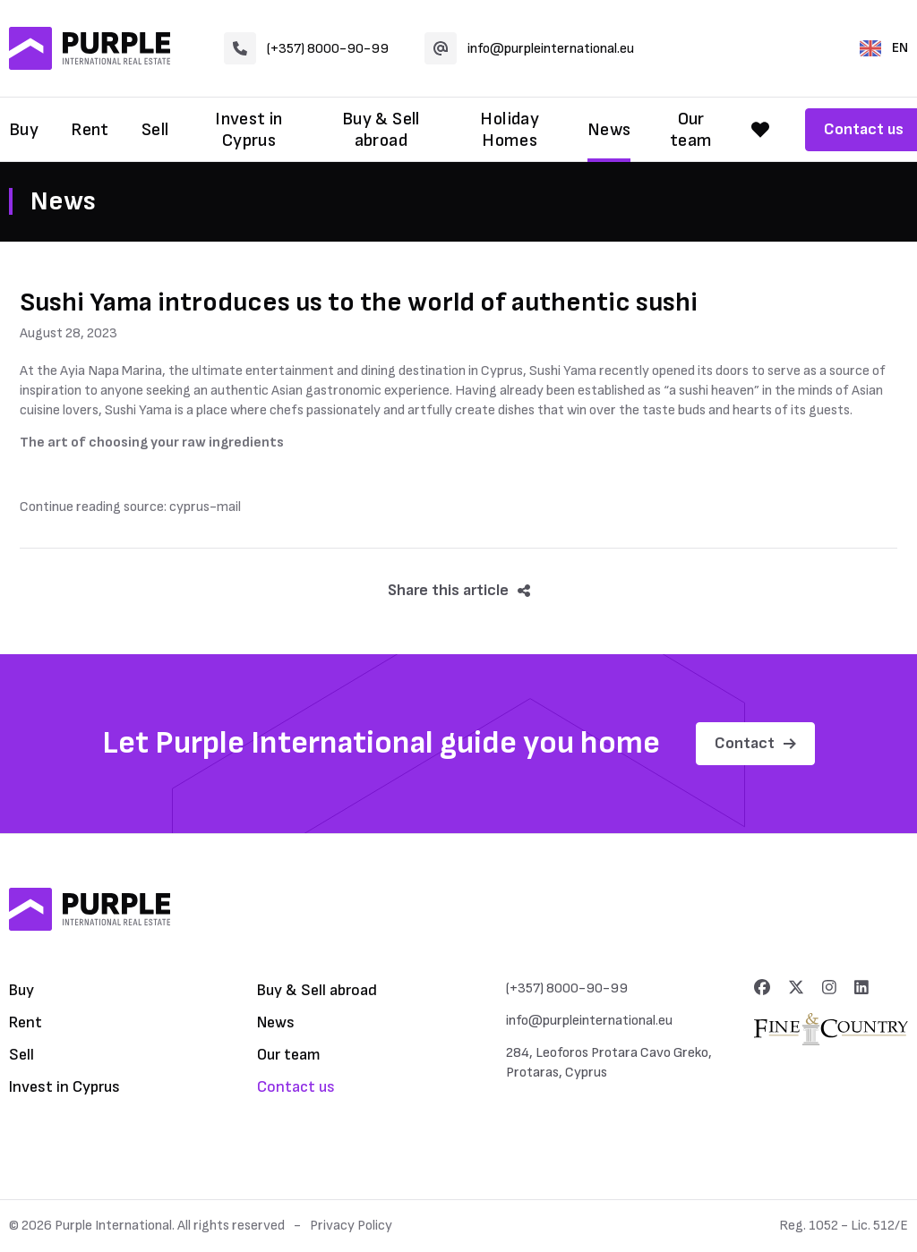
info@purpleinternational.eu (529, 48)
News (609, 130)
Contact (755, 743)
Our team (691, 129)
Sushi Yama (562, 370)
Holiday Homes (509, 129)
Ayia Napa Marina (111, 370)
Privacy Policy (351, 1225)
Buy (24, 130)
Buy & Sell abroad (381, 129)
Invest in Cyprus (249, 129)
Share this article (459, 590)
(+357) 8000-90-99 (306, 48)
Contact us (296, 1086)
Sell (155, 130)
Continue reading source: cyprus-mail (130, 506)
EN (884, 47)
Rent (90, 130)
